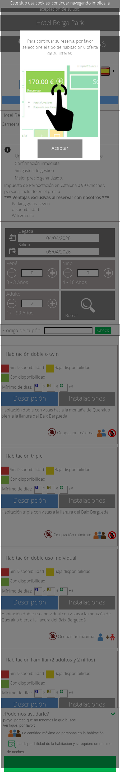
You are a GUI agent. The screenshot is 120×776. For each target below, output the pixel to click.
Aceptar (60, 148)
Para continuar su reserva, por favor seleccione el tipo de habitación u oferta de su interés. (60, 47)
